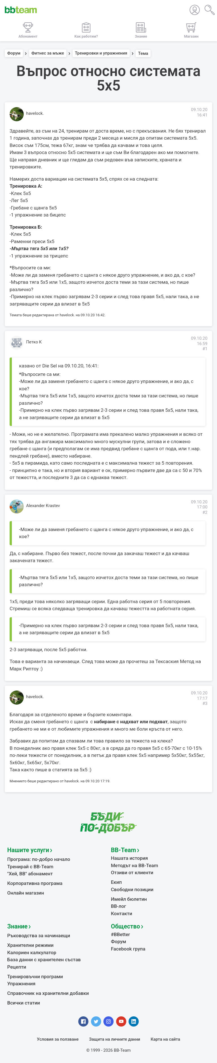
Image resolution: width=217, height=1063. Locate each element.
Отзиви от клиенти (132, 872)
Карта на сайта (165, 1039)
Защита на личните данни (114, 1039)
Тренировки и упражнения (101, 53)
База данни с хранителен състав (44, 959)
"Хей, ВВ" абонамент (30, 873)
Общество (125, 926)
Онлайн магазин (25, 893)
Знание (17, 926)
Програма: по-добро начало (38, 859)
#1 (204, 348)
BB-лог (118, 906)
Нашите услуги (28, 850)
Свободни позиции (132, 889)
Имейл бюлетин (129, 899)
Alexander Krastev (43, 505)
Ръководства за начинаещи (38, 935)
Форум (14, 53)
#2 (204, 512)
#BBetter (120, 934)
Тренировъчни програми (35, 976)
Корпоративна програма (34, 883)
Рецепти (16, 967)
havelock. (35, 113)
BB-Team (123, 850)
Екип (116, 882)
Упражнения (21, 983)
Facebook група (128, 949)
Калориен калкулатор (32, 952)
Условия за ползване (58, 1039)
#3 (204, 703)
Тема (143, 53)
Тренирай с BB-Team (30, 866)
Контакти (121, 913)
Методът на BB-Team (134, 865)
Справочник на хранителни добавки (48, 993)
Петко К (34, 342)
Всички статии (23, 1003)
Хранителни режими (30, 945)
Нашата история (129, 858)
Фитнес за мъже (47, 53)
